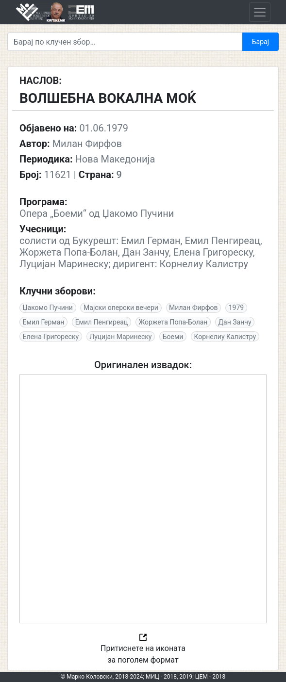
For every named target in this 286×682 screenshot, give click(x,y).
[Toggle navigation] (259, 12)
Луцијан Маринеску (120, 337)
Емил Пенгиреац (101, 322)
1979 (236, 307)
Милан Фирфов (193, 307)
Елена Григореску (51, 337)
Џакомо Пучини (48, 307)
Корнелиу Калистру (225, 337)
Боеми (173, 337)
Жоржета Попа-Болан (172, 322)
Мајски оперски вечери (121, 307)
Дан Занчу (235, 322)
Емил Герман (44, 322)
